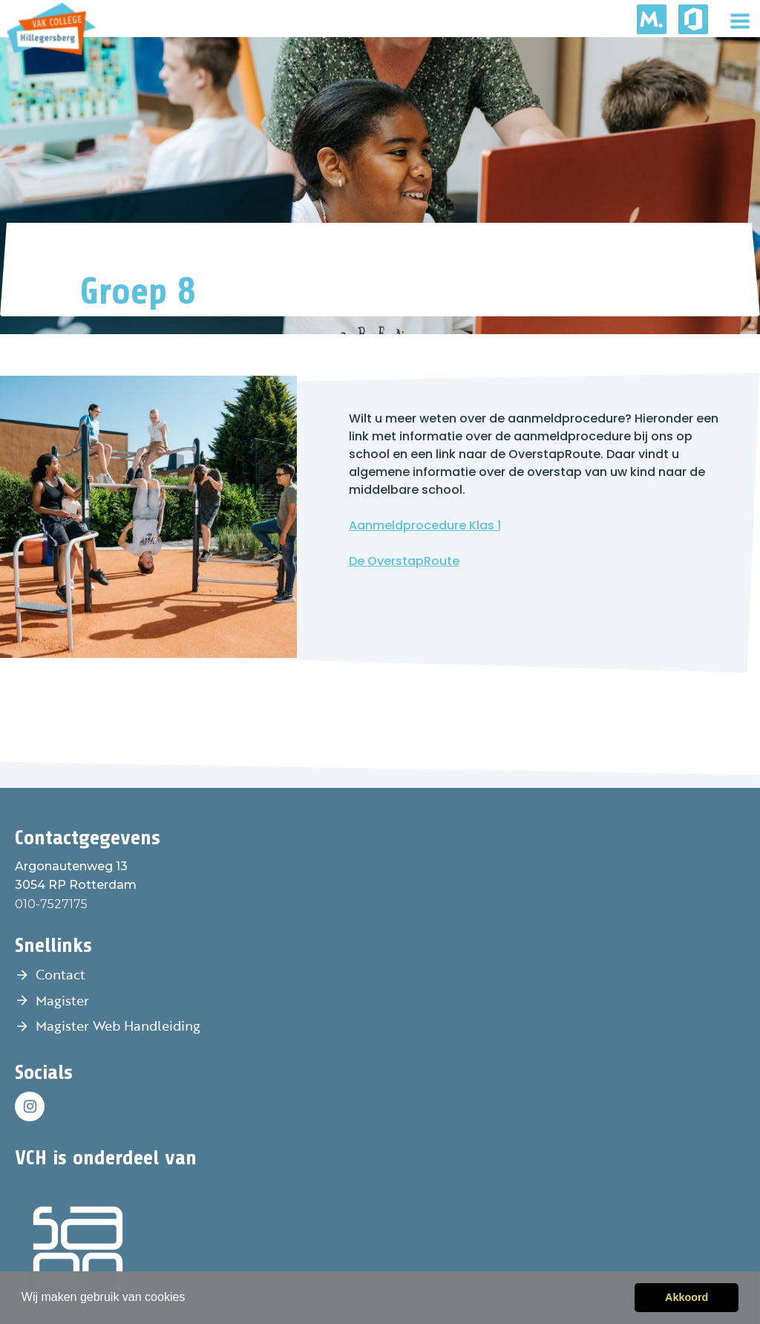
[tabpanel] (380, 185)
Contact (60, 974)
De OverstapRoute (404, 561)
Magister (62, 1000)
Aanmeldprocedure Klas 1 (425, 525)
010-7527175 (51, 904)
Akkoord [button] (686, 1297)
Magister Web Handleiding (118, 1025)
